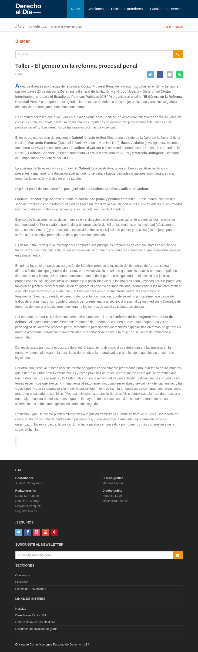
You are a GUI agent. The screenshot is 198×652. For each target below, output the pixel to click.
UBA (87, 644)
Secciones (95, 9)
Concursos (22, 575)
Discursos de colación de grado (36, 629)
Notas (75, 9)
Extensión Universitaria (30, 589)
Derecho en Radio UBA (31, 615)
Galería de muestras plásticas (35, 622)
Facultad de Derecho (166, 9)
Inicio (167, 26)
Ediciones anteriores (127, 9)
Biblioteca (21, 582)
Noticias (20, 608)
